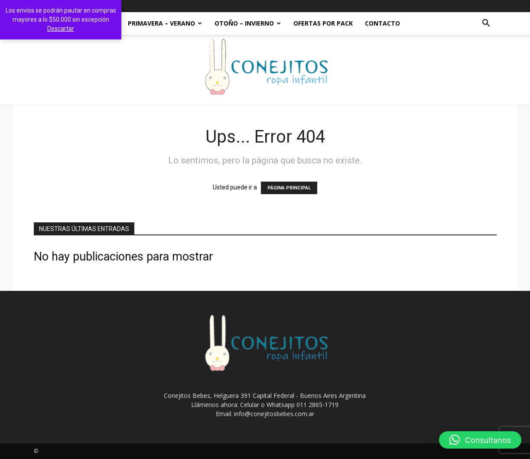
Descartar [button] (60, 28)
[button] (486, 24)
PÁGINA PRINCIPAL (289, 188)
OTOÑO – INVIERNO (248, 23)
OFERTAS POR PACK (323, 23)
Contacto (382, 23)
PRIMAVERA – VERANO (165, 23)
